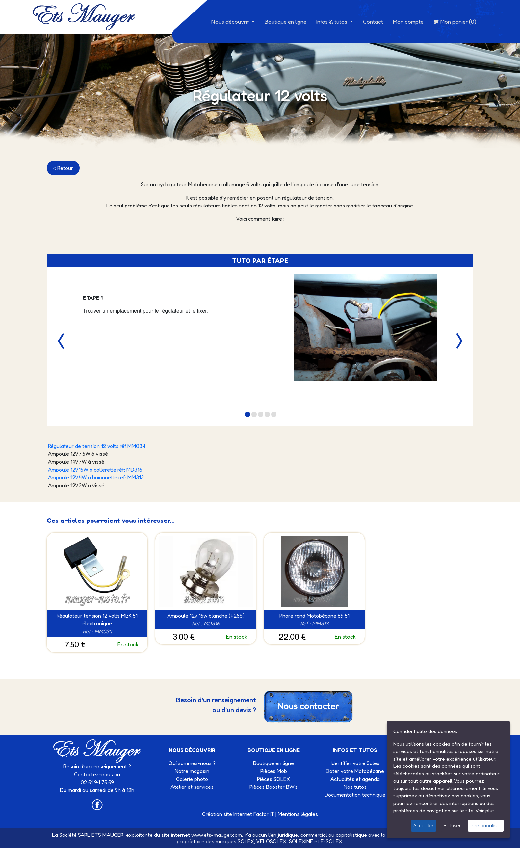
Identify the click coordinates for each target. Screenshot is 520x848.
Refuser (452, 825)
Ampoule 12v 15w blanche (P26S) (206, 615)
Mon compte (408, 21)
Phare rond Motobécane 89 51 (314, 615)
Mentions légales (298, 814)
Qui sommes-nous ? (192, 763)
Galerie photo (192, 779)
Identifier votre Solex (355, 763)
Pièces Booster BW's (273, 787)
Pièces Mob (273, 771)
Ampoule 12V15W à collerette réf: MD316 (95, 469)
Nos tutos (355, 787)
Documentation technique (355, 794)
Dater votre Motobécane (355, 771)
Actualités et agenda (355, 779)
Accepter (423, 825)
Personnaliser (485, 825)
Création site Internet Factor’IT (238, 814)
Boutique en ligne (285, 21)
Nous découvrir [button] (230, 21)
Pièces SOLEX (273, 779)
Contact (373, 21)
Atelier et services (192, 787)
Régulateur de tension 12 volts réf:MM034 (96, 446)
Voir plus (485, 810)
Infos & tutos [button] (332, 21)
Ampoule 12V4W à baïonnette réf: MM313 (96, 477)
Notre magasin (192, 771)
